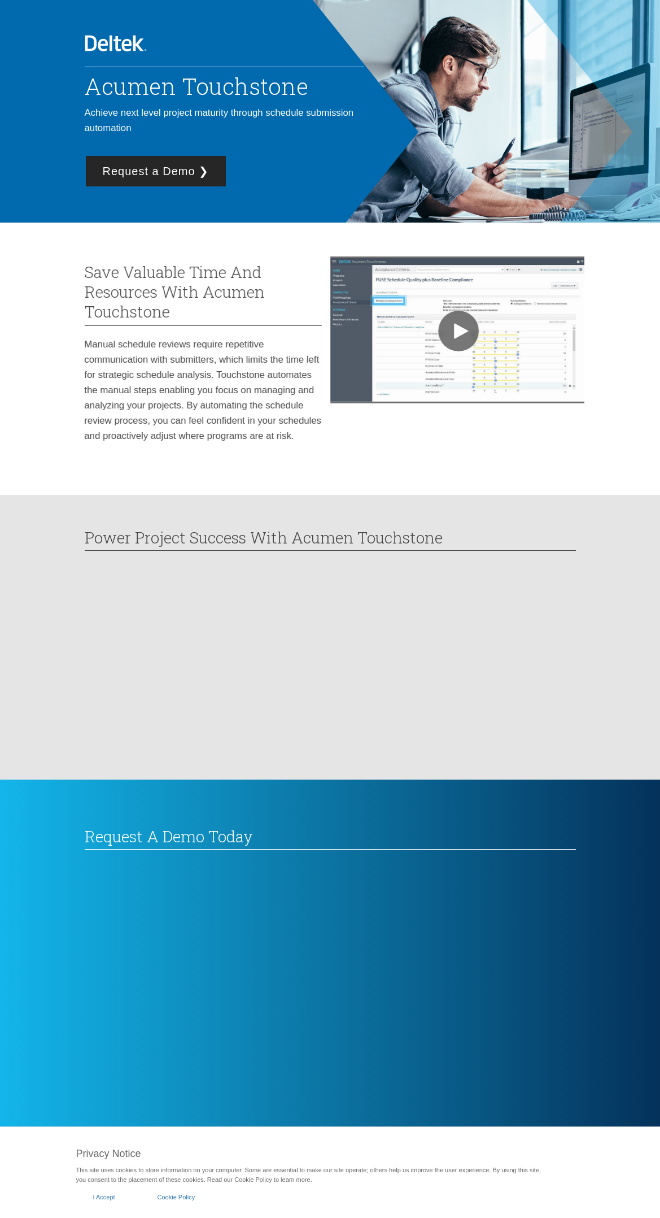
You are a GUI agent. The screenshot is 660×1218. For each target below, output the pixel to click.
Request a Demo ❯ (156, 171)
